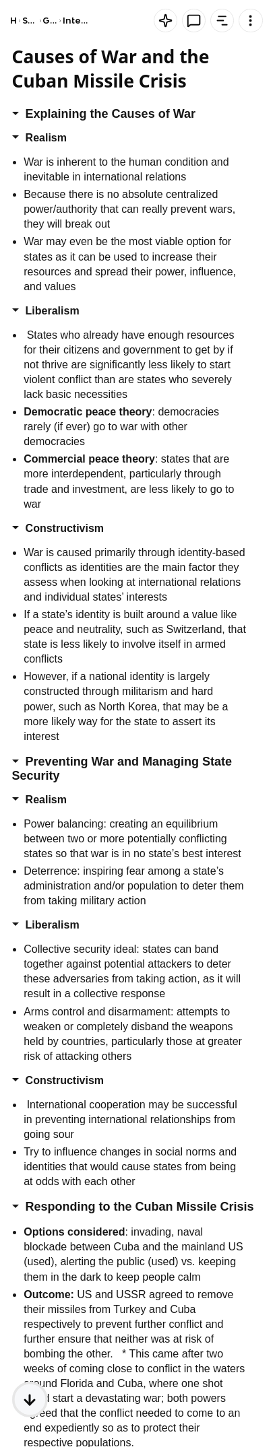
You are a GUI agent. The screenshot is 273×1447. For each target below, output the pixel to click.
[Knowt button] (165, 20)
